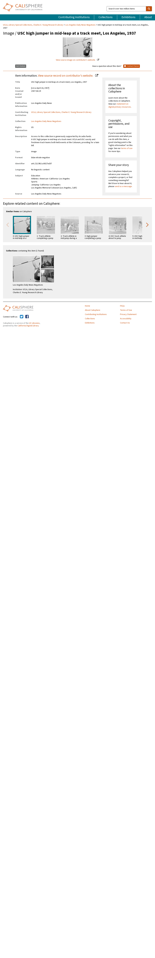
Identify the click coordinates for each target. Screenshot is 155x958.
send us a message (123, 186)
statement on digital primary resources (119, 105)
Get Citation (20, 66)
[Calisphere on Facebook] (27, 317)
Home (87, 306)
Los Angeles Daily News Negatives (80, 24)
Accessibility (125, 319)
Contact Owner (131, 66)
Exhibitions (128, 17)
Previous (7, 224)
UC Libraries (34, 323)
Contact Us (125, 323)
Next (147, 224)
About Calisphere (92, 310)
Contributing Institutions (74, 17)
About (148, 17)
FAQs (122, 306)
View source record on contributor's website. (66, 76)
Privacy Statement (128, 314)
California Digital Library (28, 325)
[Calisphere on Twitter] (21, 317)
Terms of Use (126, 310)
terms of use (126, 148)
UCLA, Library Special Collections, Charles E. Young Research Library (33, 24)
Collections (105, 17)
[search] (149, 8)
